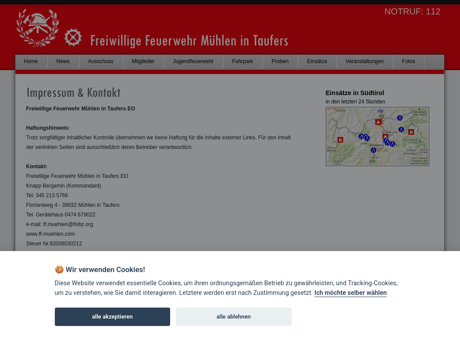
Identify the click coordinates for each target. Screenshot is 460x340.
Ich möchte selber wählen (350, 293)
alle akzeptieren (112, 316)
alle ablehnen (234, 316)
